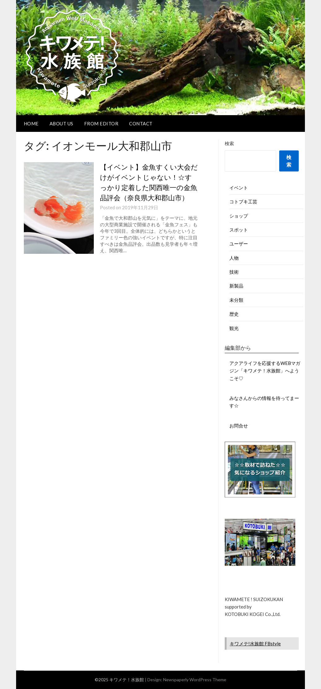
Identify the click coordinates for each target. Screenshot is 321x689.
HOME (31, 123)
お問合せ (238, 425)
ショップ (238, 216)
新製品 (236, 285)
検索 (229, 143)
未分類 (236, 300)
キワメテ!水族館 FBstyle (255, 643)
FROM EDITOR (101, 123)
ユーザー (238, 243)
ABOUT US (61, 123)
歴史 (234, 314)
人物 (234, 258)
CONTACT (141, 123)
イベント (238, 187)
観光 (234, 328)
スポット (238, 229)
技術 (234, 272)
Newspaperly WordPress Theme (194, 679)
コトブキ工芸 (243, 201)
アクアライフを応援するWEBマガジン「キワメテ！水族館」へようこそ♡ (264, 370)
